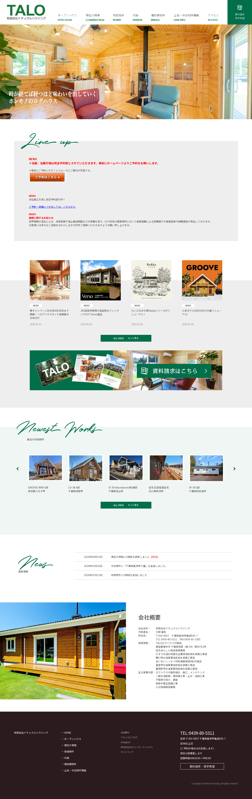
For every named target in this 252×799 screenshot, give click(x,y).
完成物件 (69, 751)
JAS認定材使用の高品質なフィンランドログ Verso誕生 (99, 312)
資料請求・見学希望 (202, 766)
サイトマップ (127, 751)
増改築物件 (70, 764)
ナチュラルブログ (129, 737)
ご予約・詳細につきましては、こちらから (52, 206)
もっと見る (133, 337)
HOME (67, 732)
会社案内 (125, 732)
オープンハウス (72, 739)
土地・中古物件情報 (75, 770)
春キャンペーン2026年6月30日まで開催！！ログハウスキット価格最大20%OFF (49, 314)
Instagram (125, 742)
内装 (66, 758)
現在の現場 (70, 745)
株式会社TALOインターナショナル (137, 747)
